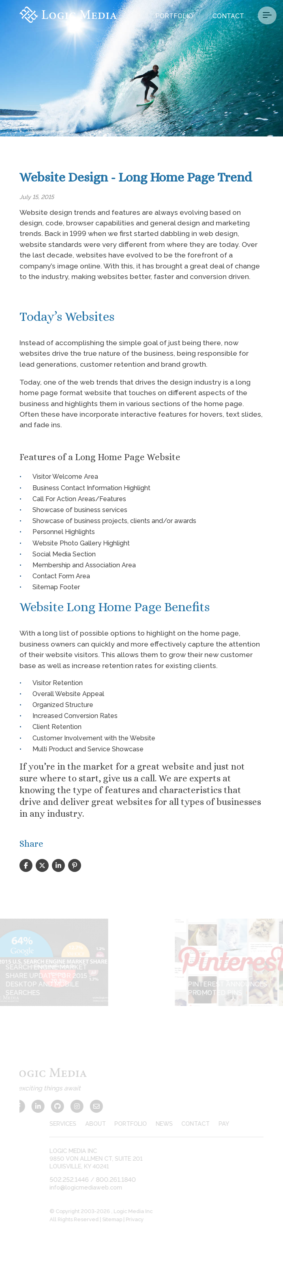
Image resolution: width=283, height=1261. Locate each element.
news (171, 1123)
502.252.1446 (76, 1179)
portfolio (138, 1123)
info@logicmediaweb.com (93, 1187)
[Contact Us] (89, 1106)
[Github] (50, 1106)
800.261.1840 (123, 1179)
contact (203, 1123)
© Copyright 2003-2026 (87, 1211)
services (70, 1123)
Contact (228, 16)
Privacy (142, 1219)
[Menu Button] (267, 15)
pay (231, 1123)
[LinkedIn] (30, 1106)
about (102, 1123)
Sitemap (119, 1219)
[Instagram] (69, 1106)
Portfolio (174, 16)
